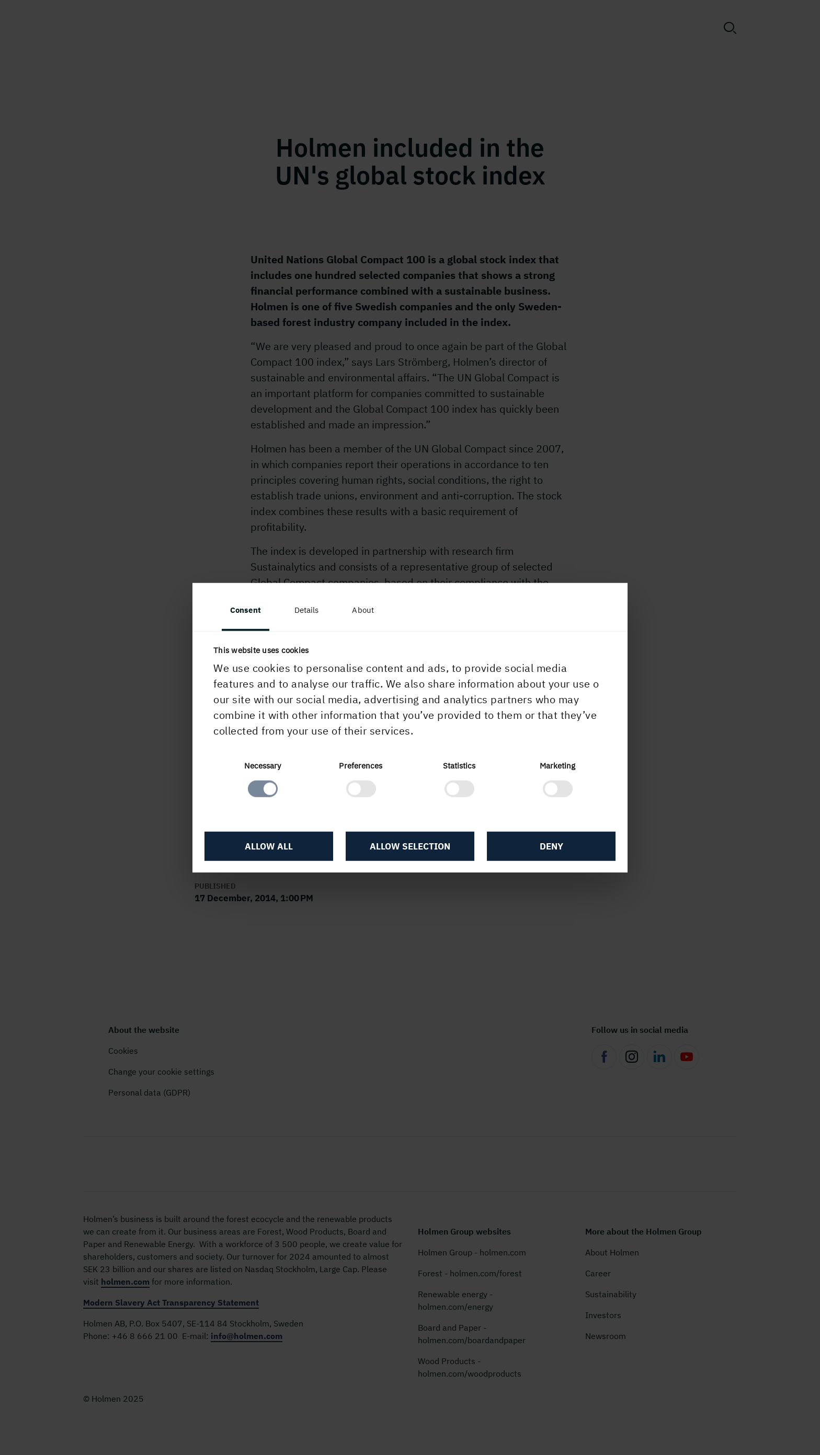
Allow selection (410, 846)
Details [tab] (306, 609)
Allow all (269, 846)
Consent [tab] (245, 609)
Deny (551, 846)
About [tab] (363, 609)
